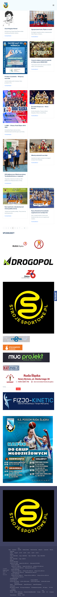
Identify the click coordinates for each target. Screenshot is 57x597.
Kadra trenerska (33, 549)
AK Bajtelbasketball (14, 578)
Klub (19, 548)
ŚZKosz (19, 594)
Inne (43, 590)
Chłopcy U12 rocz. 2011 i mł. (43, 575)
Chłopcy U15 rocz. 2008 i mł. (17, 575)
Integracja (51, 591)
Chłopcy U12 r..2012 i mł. (39, 570)
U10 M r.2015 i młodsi (45, 581)
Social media (12, 585)
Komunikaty (20, 593)
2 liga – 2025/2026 (13, 558)
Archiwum (14, 549)
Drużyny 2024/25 (34, 579)
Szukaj (4, 386)
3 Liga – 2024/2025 (23, 555)
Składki (11, 591)
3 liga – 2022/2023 (41, 555)
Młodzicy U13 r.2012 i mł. (38, 566)
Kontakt (19, 549)
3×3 (47, 591)
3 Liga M (16, 552)
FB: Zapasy (45, 587)
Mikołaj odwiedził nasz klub (39, 155)
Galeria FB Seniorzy (28, 584)
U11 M (37, 552)
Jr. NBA (43, 591)
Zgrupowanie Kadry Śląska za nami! (41, 29)
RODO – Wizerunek (18, 591)
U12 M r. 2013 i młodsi (35, 581)
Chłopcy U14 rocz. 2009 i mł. (30, 575)
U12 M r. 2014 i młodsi (24, 581)
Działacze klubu (26, 549)
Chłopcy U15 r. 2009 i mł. (16, 570)
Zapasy (11, 584)
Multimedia (16, 582)
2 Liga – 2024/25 (22, 558)
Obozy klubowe (13, 594)
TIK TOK (51, 587)
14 (25, 228)
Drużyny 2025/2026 (14, 561)
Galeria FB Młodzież (18, 584)
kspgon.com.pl (6, 570)
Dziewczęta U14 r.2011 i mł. (18, 567)
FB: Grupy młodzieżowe (25, 587)
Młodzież (12, 560)
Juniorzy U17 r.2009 (14, 563)
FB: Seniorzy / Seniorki (14, 587)
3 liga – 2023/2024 (32, 555)
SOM (23, 594)
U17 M (20, 552)
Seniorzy (11, 554)
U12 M (33, 552)
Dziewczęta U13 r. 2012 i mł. (30, 567)
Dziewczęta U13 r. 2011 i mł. (18, 572)
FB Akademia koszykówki (36, 587)
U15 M (24, 552)
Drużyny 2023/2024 (15, 569)
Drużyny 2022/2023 (15, 573)
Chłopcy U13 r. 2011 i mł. (28, 570)
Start (10, 549)
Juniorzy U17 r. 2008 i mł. (16, 566)
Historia (51, 549)
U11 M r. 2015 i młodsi (14, 581)
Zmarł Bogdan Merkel (11, 28)
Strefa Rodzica (13, 590)
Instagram (13, 588)
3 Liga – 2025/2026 (14, 555)
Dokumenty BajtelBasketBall (30, 591)
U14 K (29, 552)
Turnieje (38, 591)
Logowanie (46, 549)
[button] (53, 5)
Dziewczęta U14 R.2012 (35, 563)
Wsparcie (40, 549)
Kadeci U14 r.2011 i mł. (27, 566)
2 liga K (11, 552)
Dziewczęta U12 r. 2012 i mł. (31, 572)
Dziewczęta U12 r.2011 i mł (18, 576)
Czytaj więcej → (8, 35)
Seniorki (11, 557)
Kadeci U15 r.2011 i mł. (24, 563)
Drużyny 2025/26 (13, 579)
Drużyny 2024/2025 (15, 564)
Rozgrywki (12, 551)
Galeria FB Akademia (37, 584)
